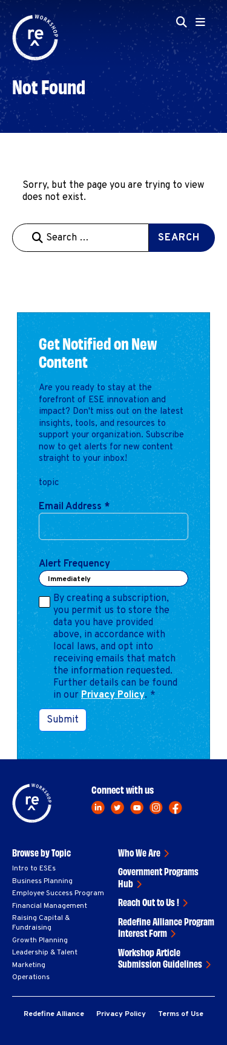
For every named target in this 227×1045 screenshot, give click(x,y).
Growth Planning (40, 940)
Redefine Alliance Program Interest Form (166, 927)
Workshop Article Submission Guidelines (160, 958)
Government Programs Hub (158, 877)
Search (179, 238)
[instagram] (156, 807)
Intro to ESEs (34, 868)
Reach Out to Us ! (148, 902)
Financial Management (49, 906)
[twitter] (117, 807)
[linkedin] (98, 807)
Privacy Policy (113, 695)
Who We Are (139, 852)
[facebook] (175, 807)
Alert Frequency (74, 564)
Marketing (28, 965)
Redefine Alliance (54, 1014)
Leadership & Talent (44, 952)
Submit (63, 720)
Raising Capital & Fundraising (41, 923)
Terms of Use (180, 1014)
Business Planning (42, 881)
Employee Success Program (58, 893)
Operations (31, 977)
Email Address (74, 507)
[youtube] (136, 807)
